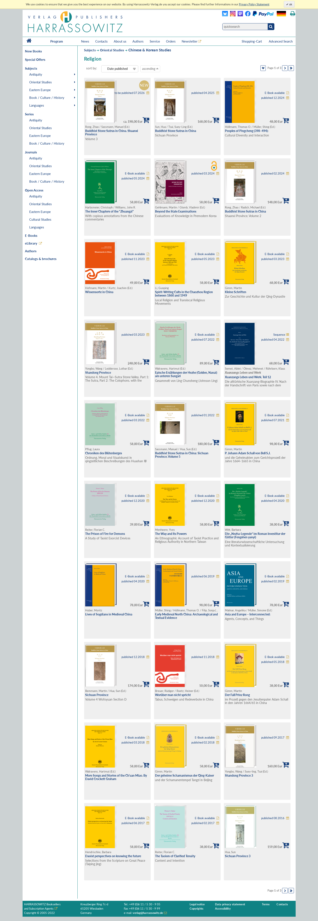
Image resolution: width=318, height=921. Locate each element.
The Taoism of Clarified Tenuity (175, 856)
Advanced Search (281, 41)
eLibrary (31, 243)
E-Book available (275, 93)
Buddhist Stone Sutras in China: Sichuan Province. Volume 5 (181, 455)
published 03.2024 (203, 173)
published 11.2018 (203, 657)
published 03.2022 (133, 420)
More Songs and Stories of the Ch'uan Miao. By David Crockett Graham (116, 777)
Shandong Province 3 (239, 775)
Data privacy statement (230, 904)
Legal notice (197, 904)
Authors (138, 41)
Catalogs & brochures (41, 259)
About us (120, 41)
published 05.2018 (272, 662)
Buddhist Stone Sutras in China (175, 131)
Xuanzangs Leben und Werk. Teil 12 (248, 377)
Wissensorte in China (99, 292)
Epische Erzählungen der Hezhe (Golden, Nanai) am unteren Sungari (186, 374)
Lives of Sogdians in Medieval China (108, 614)
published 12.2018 (133, 657)
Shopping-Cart (252, 41)
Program (56, 41)
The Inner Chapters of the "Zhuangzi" (109, 211)
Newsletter (189, 41)
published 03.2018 (133, 742)
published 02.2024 (272, 173)
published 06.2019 (203, 576)
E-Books (31, 235)
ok (290, 4)
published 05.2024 (133, 178)
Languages (36, 105)
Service (155, 41)
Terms (266, 904)
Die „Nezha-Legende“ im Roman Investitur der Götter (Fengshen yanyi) (255, 535)
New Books (33, 51)
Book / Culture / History (46, 97)
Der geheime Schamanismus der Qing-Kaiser (184, 775)
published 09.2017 (272, 737)
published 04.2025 (203, 93)
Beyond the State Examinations (175, 211)
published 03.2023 (272, 259)
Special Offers (35, 59)
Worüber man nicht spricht (173, 695)
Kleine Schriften (235, 292)
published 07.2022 (203, 339)
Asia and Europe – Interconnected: (247, 614)
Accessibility (223, 908)
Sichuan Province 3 (237, 856)
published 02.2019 (272, 581)
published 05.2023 (203, 259)
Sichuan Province (96, 695)
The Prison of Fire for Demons (105, 533)
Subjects (90, 50)
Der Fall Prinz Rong (237, 695)
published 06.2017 (133, 823)
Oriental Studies (40, 82)
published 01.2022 (203, 415)
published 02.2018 (203, 742)
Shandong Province (98, 372)
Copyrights (196, 908)
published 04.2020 (272, 500)
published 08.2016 (272, 818)
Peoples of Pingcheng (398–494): (247, 131)
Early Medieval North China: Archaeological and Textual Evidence (186, 616)
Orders (171, 41)
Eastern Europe (40, 90)
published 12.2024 (272, 97)
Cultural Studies (40, 219)
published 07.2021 (272, 420)
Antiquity (35, 74)
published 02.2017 (203, 823)
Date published (117, 68)
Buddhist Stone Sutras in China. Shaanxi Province (111, 132)
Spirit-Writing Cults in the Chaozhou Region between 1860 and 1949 (184, 293)
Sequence (279, 334)
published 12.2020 (133, 500)
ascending (150, 68)
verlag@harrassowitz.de (148, 913)
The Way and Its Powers (171, 533)
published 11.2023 (133, 259)
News (85, 41)
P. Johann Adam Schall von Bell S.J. (247, 453)
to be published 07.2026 (130, 93)
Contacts (101, 41)
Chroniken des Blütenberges (103, 453)
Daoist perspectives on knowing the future (113, 856)
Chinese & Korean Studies (149, 50)
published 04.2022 (272, 339)
